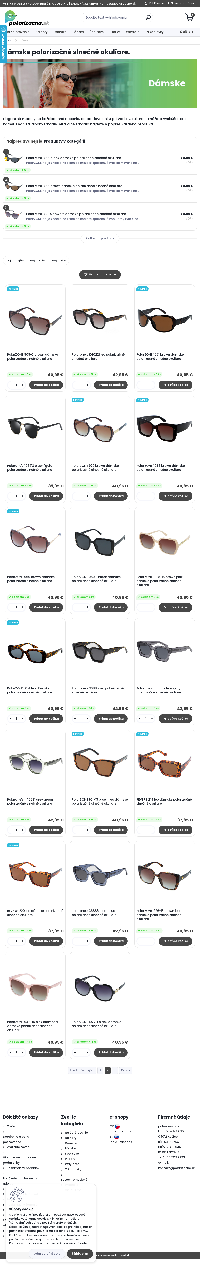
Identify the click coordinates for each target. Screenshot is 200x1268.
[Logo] (27, 17)
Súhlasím (80, 1253)
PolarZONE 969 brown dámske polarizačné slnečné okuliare (31, 582)
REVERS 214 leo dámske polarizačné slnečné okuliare (159, 807)
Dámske (60, 32)
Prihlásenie (156, 3)
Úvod (9, 40)
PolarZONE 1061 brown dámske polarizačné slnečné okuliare (160, 357)
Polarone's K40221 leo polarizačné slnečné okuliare (98, 357)
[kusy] (17, 385)
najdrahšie (37, 260)
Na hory (41, 32)
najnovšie (59, 260)
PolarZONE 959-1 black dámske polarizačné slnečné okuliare (96, 582)
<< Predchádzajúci (82, 1079)
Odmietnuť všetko (47, 1254)
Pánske (78, 32)
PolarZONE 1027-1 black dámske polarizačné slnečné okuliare (97, 1032)
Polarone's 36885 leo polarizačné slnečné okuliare (98, 695)
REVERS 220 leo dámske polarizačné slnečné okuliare (30, 920)
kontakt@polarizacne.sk (176, 1177)
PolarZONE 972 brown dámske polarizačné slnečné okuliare (95, 470)
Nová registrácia (182, 3)
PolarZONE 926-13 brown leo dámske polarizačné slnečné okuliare (159, 922)
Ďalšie (185, 32)
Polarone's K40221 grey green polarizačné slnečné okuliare (31, 807)
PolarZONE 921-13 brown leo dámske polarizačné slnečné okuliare (95, 809)
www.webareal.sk (116, 1264)
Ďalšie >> (125, 1079)
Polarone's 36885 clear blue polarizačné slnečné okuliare (94, 920)
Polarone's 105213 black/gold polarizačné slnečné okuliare (30, 470)
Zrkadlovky (155, 32)
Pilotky (115, 32)
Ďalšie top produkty (100, 238)
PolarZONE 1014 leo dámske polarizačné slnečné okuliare (30, 695)
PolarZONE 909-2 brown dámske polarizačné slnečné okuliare (33, 357)
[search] (148, 19)
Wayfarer (133, 32)
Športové (97, 32)
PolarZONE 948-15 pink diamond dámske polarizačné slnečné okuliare (33, 1034)
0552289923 (176, 1166)
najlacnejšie (15, 260)
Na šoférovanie (17, 32)
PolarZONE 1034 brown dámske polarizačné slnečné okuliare (161, 470)
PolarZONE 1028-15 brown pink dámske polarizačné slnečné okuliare (160, 584)
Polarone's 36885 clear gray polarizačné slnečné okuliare (159, 695)
